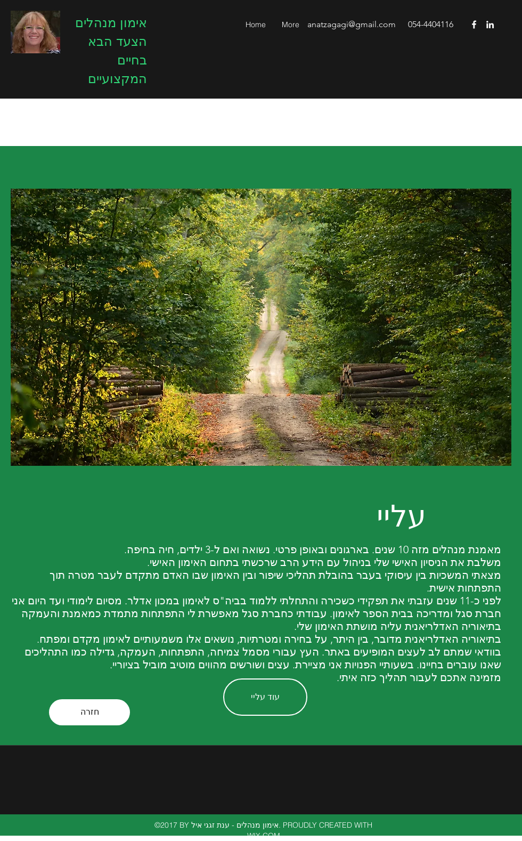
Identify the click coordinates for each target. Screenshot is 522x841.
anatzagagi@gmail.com (351, 24)
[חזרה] (89, 712)
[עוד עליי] (265, 697)
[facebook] (474, 24)
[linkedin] (490, 24)
